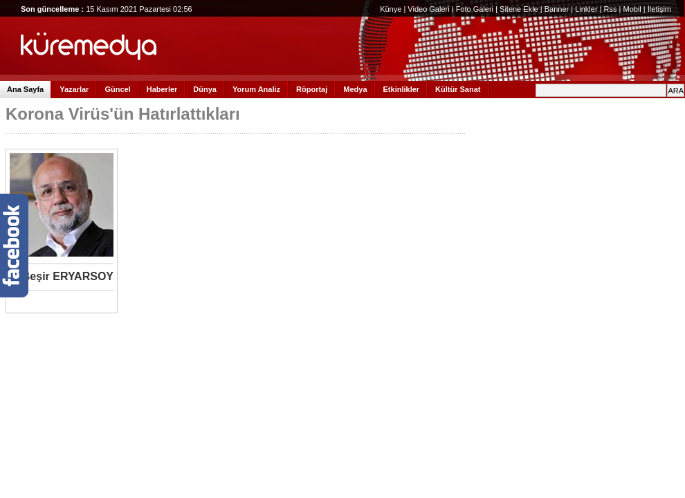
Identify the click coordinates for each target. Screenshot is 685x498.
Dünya (205, 89)
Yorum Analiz (256, 89)
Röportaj (311, 89)
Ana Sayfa (25, 89)
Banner (557, 9)
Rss (610, 9)
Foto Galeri (474, 9)
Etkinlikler (401, 89)
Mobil (632, 9)
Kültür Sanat (457, 89)
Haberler (162, 89)
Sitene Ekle (519, 9)
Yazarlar (74, 89)
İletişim (659, 9)
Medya (355, 89)
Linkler (586, 9)
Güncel (117, 89)
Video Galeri (428, 9)
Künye (390, 9)
